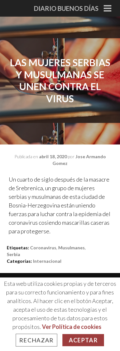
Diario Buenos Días (66, 8)
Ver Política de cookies (71, 326)
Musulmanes (71, 247)
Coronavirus (43, 247)
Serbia (13, 254)
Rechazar (36, 340)
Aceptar (83, 340)
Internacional (47, 261)
